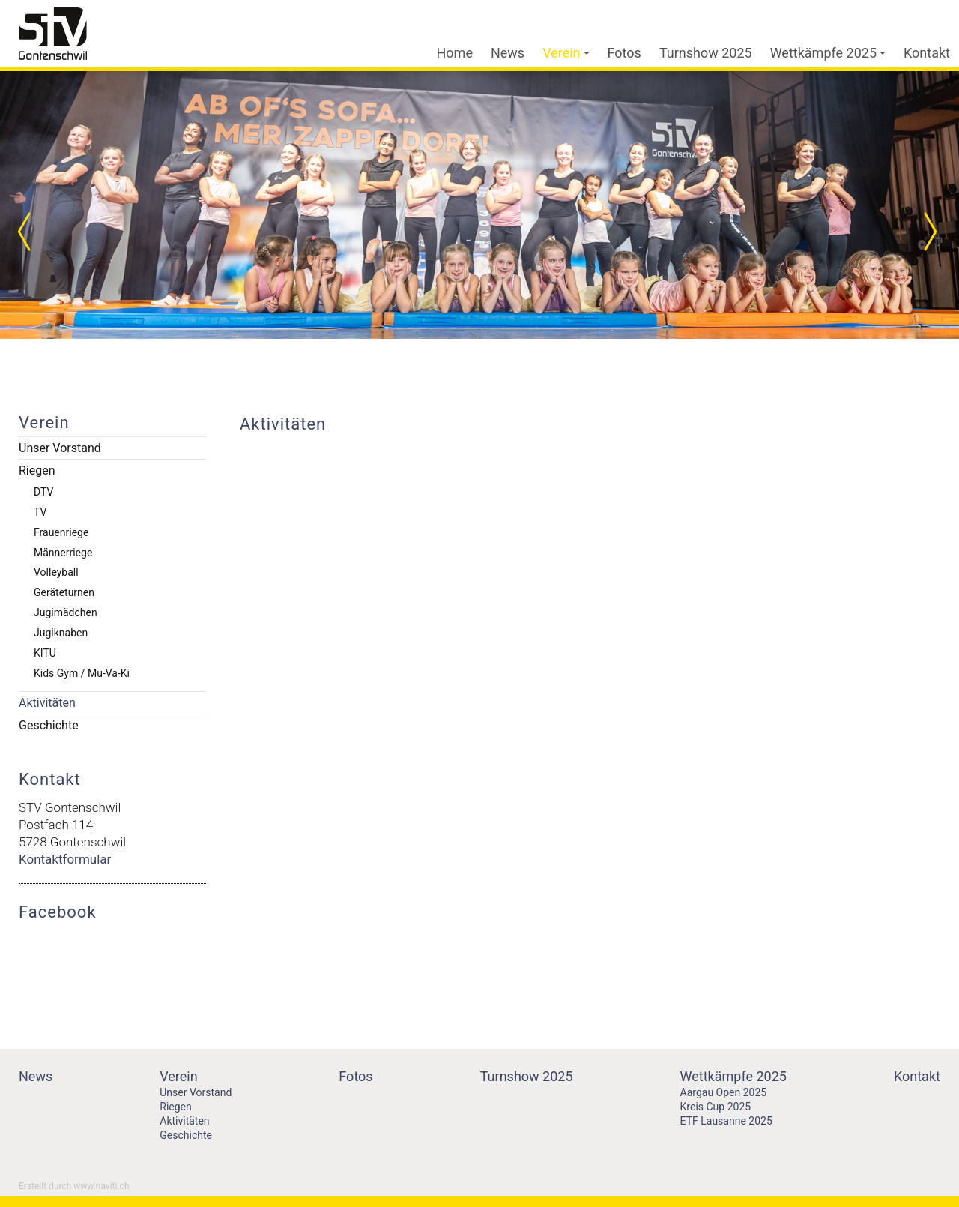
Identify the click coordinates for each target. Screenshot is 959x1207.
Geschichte (49, 725)
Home (455, 53)
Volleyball (56, 572)
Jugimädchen (65, 612)
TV (40, 512)
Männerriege (63, 553)
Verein (565, 53)
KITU (45, 653)
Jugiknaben (61, 633)
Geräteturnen (64, 592)
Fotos (624, 53)
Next (929, 231)
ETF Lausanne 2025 (726, 1121)
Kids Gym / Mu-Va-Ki (82, 673)
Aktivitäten (47, 703)
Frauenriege (61, 532)
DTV (43, 492)
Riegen (37, 470)
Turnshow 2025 (705, 53)
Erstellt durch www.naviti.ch (74, 1186)
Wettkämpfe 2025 (828, 53)
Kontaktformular (65, 859)
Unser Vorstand (60, 448)
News (507, 53)
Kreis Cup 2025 (715, 1107)
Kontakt (927, 53)
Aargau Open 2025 (723, 1092)
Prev (29, 231)
